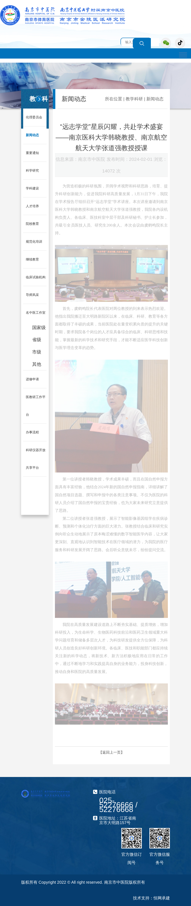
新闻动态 (32, 135)
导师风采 (32, 294)
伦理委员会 (34, 117)
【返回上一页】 (111, 752)
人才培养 (32, 205)
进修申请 (32, 377)
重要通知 (32, 152)
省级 (36, 338)
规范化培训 (34, 240)
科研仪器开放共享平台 (35, 456)
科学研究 (32, 170)
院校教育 (32, 223)
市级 (36, 350)
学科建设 (32, 188)
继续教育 (32, 258)
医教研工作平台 (35, 403)
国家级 (39, 326)
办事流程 (32, 430)
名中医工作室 (35, 311)
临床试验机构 (35, 276)
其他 (36, 362)
